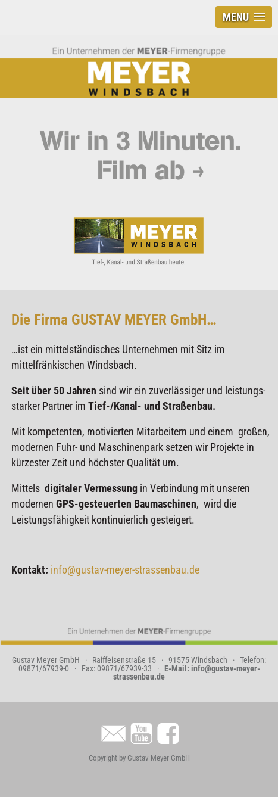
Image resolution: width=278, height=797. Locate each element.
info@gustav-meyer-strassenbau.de (125, 570)
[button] (243, 17)
